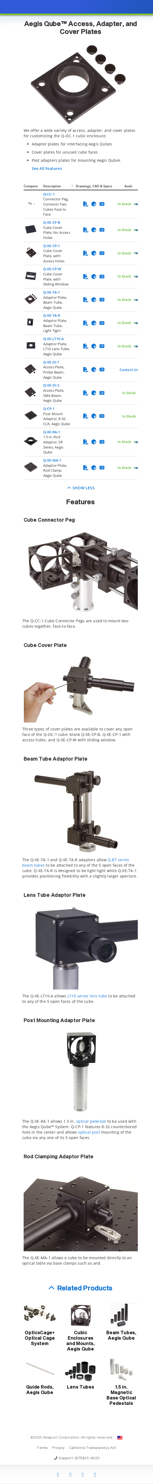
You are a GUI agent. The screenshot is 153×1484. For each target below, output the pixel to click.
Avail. (128, 186)
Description (52, 186)
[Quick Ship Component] (136, 204)
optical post (89, 1132)
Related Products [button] (85, 1288)
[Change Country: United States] (120, 1438)
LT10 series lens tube (87, 995)
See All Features (47, 168)
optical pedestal (91, 1121)
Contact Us (129, 369)
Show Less (81, 487)
